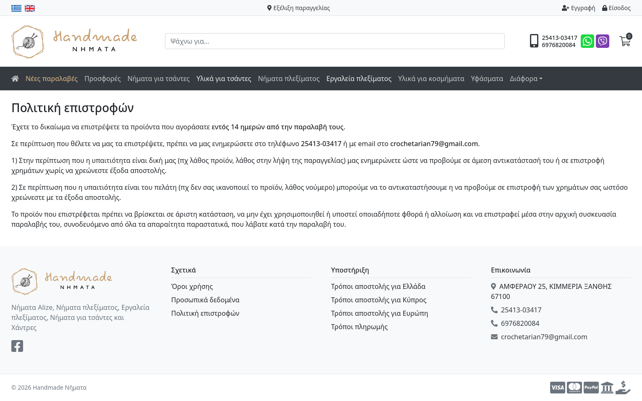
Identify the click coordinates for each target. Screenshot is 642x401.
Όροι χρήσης (192, 286)
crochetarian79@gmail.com (539, 336)
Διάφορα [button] (524, 78)
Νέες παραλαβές (52, 78)
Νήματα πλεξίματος (289, 78)
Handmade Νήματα (75, 41)
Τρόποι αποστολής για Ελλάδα (378, 286)
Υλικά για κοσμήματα (431, 78)
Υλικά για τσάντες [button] (223, 78)
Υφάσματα (487, 78)
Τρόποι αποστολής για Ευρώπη (379, 313)
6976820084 (558, 45)
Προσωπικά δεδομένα (205, 299)
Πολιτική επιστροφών (205, 313)
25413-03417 (559, 38)
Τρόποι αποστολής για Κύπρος (378, 299)
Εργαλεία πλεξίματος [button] (358, 78)
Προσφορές (102, 78)
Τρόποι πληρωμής (359, 326)
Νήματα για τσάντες (159, 78)
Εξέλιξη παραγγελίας (298, 8)
